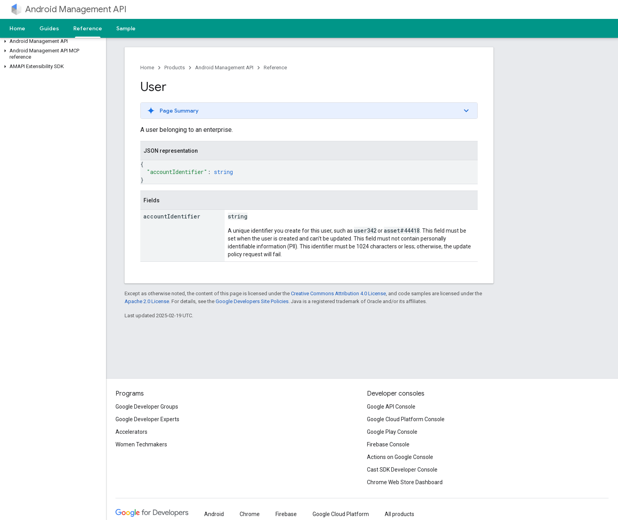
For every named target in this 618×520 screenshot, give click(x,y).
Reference (275, 67)
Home (17, 28)
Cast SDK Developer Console (402, 469)
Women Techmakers (141, 444)
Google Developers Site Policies (252, 301)
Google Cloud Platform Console (406, 419)
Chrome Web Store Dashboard (405, 482)
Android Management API (76, 9)
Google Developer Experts (147, 419)
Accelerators (131, 432)
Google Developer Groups (146, 406)
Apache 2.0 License (147, 301)
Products (174, 67)
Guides (49, 28)
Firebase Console (388, 444)
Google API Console (391, 406)
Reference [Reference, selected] (87, 28)
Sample (126, 28)
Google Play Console (392, 432)
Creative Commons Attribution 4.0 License (338, 293)
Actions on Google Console (400, 457)
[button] (51, 41)
